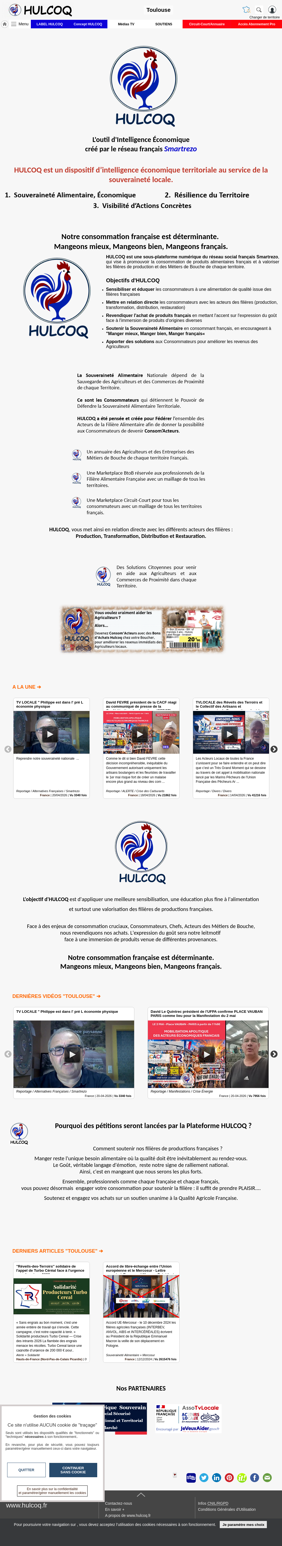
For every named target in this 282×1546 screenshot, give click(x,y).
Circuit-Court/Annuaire (207, 24)
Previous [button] (8, 749)
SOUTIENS (163, 24)
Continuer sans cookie (73, 1470)
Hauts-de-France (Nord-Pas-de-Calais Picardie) (49, 1359)
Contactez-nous (118, 1503)
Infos (213, 1503)
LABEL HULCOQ (50, 24)
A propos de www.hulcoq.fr (128, 1515)
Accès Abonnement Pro (256, 24)
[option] (51, 748)
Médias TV (126, 24)
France (45, 795)
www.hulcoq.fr (26, 1505)
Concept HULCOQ (88, 24)
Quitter (26, 1470)
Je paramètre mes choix (243, 1525)
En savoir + (114, 1509)
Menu (24, 24)
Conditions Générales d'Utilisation (227, 1509)
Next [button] (274, 749)
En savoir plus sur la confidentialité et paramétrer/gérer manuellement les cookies (52, 1491)
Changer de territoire (265, 17)
